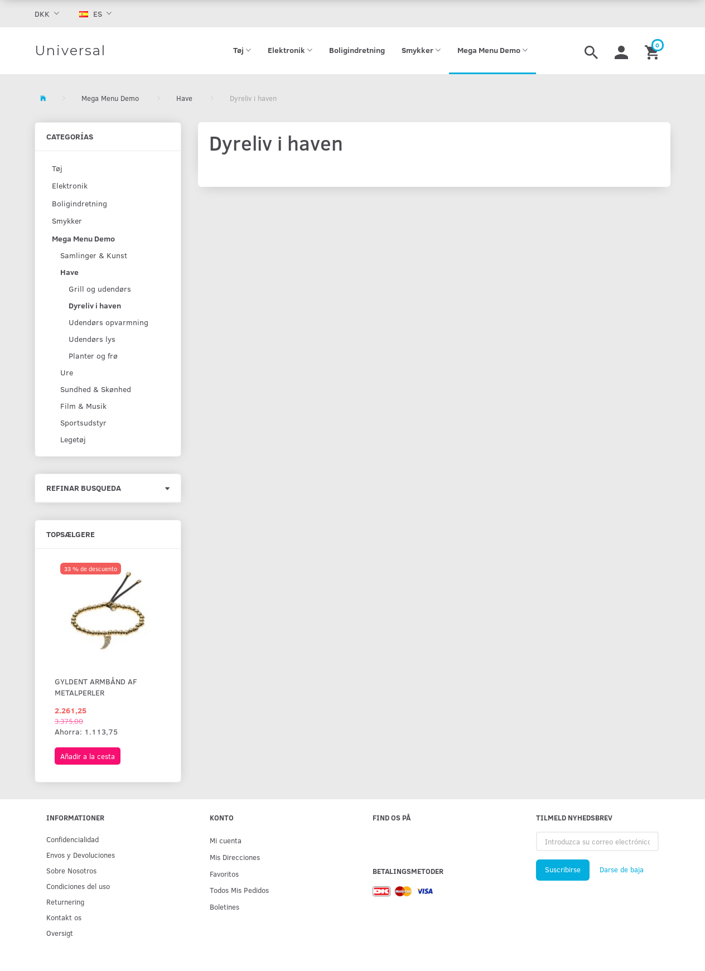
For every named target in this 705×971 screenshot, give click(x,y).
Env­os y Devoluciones (80, 854)
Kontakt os (63, 917)
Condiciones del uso (78, 886)
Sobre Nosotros (71, 870)
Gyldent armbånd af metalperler (96, 687)
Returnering (65, 901)
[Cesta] (653, 50)
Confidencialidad (72, 839)
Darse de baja (622, 869)
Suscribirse (563, 869)
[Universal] (70, 50)
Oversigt (59, 933)
